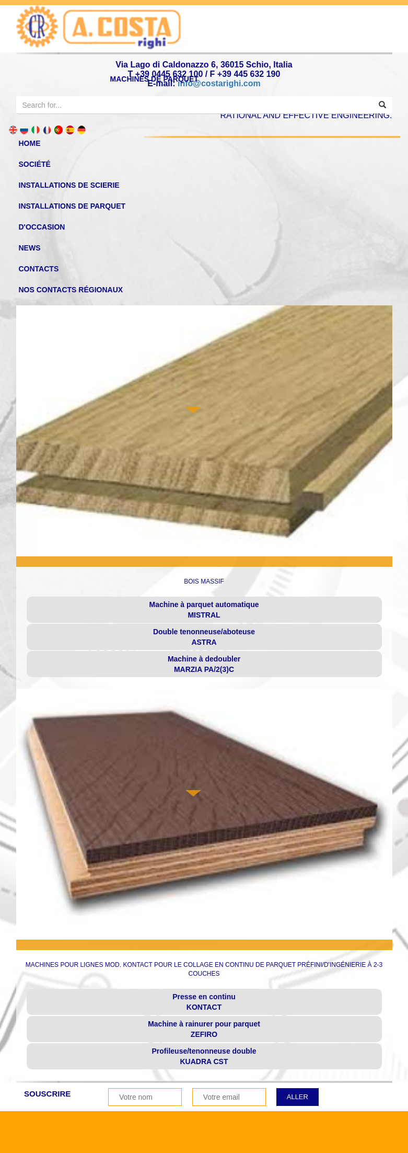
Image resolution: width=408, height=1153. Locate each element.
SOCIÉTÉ (35, 164)
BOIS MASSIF (204, 581)
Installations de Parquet (72, 206)
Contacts (39, 269)
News (30, 248)
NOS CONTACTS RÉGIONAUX (71, 290)
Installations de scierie (69, 185)
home (30, 143)
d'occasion (42, 227)
